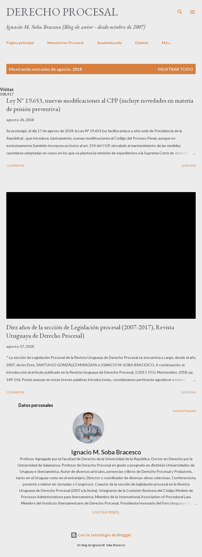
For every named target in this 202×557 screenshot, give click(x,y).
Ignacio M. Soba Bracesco (106, 452)
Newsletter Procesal (65, 42)
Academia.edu (109, 42)
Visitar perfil (106, 512)
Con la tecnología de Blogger (101, 534)
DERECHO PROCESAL (62, 11)
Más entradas (184, 411)
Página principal (20, 42)
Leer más (188, 166)
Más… (167, 42)
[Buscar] (180, 9)
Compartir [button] (15, 166)
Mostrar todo (175, 69)
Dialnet (141, 42)
